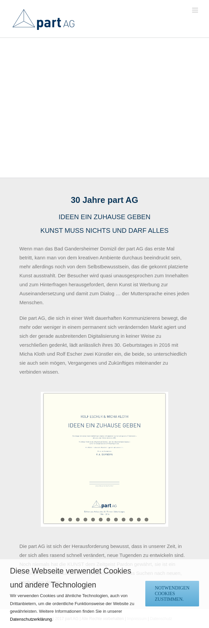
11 (139, 519)
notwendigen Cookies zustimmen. (172, 593)
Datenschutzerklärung (31, 619)
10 (131, 519)
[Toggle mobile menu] (195, 10)
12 (146, 519)
